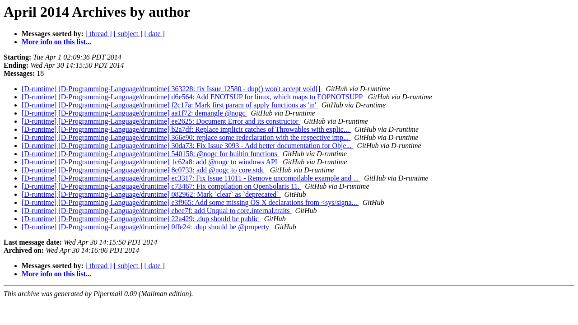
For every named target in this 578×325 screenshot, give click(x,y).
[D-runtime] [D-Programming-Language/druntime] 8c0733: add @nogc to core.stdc (144, 170)
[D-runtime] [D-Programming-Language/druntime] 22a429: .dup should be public (141, 219)
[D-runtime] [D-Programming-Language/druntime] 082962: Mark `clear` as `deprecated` (151, 194)
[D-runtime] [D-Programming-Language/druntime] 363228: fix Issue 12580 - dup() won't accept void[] (172, 89)
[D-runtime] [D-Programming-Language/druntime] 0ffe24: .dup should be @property (146, 227)
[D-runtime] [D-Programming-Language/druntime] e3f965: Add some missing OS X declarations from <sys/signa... (190, 202)
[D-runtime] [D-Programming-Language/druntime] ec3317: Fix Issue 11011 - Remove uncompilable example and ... (191, 178)
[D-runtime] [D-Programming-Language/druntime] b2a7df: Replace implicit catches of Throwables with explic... (186, 129)
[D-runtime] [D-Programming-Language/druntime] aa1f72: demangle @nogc (134, 113)
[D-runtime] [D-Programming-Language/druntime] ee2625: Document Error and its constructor (161, 121)
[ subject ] (128, 33)
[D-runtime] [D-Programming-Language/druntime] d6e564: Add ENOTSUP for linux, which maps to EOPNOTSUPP (193, 97)
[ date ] (154, 33)
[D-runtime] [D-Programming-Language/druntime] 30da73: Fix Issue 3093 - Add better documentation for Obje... (188, 145)
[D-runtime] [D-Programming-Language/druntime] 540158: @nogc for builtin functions (150, 154)
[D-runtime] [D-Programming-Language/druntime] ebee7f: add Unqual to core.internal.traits (157, 210)
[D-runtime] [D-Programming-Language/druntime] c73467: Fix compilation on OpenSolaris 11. (161, 186)
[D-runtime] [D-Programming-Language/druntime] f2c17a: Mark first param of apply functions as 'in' (170, 105)
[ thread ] (98, 33)
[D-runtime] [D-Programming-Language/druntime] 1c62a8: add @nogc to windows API (150, 162)
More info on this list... (56, 42)
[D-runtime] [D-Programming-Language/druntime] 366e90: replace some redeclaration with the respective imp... (186, 137)
